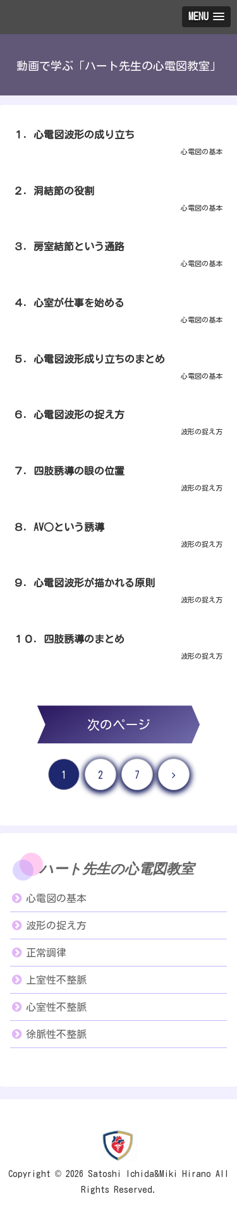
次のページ (118, 724)
